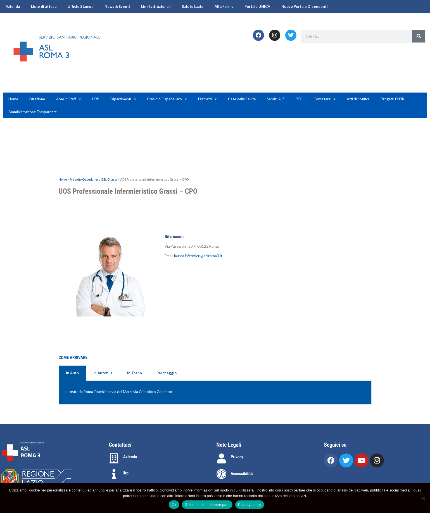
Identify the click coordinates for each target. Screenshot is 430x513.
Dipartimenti (123, 99)
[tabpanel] (215, 393)
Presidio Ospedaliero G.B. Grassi (93, 179)
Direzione (37, 99)
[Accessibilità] (222, 474)
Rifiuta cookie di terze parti (207, 505)
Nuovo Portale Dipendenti (304, 6)
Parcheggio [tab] (166, 373)
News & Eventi (117, 6)
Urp (126, 473)
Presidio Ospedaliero (167, 99)
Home (13, 99)
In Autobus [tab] (103, 373)
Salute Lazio (192, 6)
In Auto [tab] (72, 373)
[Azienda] (114, 458)
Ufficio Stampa (80, 6)
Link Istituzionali (156, 6)
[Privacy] (222, 458)
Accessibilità (242, 473)
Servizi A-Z (275, 99)
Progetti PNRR (392, 99)
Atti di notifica (358, 99)
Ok (174, 505)
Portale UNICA (257, 6)
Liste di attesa (43, 6)
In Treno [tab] (134, 373)
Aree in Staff (68, 99)
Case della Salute (242, 99)
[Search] (418, 36)
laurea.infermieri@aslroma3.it (198, 256)
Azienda (13, 6)
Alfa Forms (224, 6)
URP (95, 99)
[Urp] (114, 474)
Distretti (207, 99)
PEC (299, 99)
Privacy (237, 456)
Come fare (324, 99)
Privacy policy (249, 505)
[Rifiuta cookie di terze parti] (423, 498)
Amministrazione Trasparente (32, 112)
